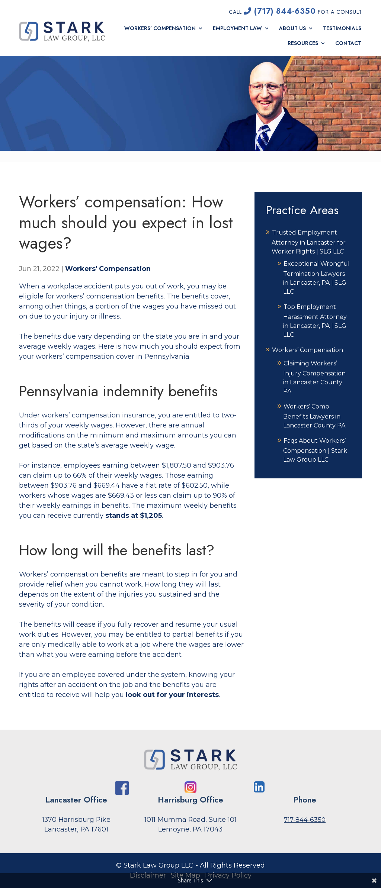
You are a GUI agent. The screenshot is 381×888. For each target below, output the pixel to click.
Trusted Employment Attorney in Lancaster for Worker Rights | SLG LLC (309, 242)
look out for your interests (172, 695)
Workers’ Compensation (160, 28)
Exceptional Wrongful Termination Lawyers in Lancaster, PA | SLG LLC (316, 277)
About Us (292, 28)
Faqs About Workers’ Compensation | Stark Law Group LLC (315, 450)
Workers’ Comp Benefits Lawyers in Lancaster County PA (314, 416)
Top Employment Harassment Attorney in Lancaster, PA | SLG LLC (315, 320)
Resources (303, 43)
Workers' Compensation (108, 269)
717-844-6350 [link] (305, 819)
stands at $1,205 (133, 515)
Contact (348, 43)
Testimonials (342, 28)
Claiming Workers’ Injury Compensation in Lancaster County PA (314, 377)
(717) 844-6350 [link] (280, 11)
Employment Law (237, 28)
